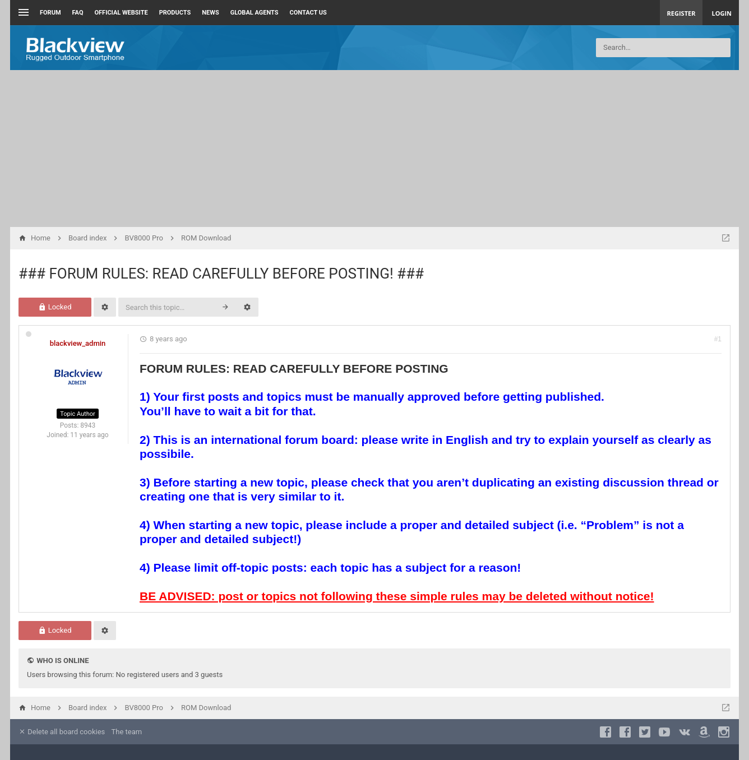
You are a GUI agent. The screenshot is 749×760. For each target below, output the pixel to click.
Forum (50, 12)
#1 (718, 339)
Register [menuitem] (681, 13)
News (210, 12)
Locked (54, 307)
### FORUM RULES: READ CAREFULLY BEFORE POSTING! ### (221, 273)
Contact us (308, 12)
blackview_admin (78, 343)
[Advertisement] (374, 148)
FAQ (78, 12)
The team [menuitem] (127, 731)
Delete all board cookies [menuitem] (62, 731)
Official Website (121, 12)
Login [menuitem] (721, 13)
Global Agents (254, 12)
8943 (87, 425)
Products (175, 12)
